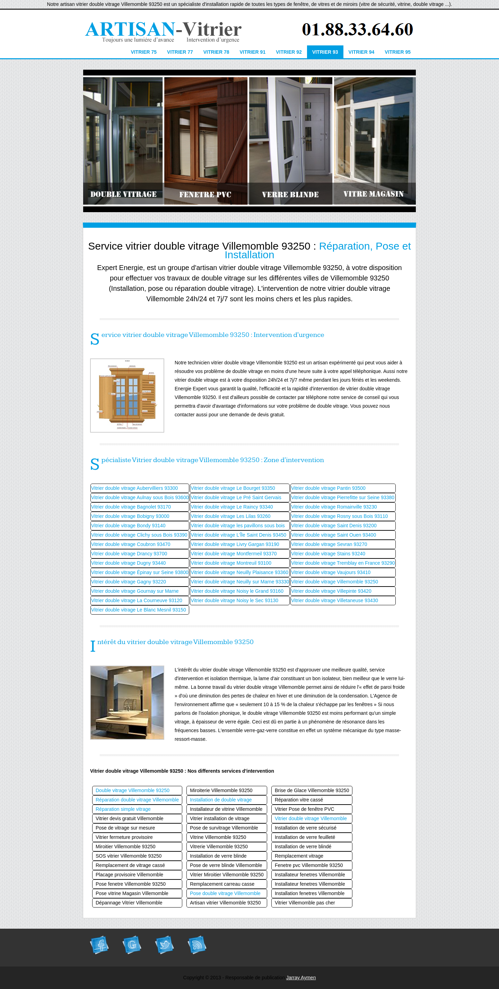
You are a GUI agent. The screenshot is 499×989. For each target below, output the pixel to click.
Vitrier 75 (144, 52)
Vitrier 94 (362, 52)
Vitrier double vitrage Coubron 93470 (130, 544)
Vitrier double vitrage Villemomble (311, 818)
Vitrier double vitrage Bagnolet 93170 (131, 507)
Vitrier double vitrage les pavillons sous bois (237, 525)
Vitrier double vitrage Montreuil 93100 (231, 563)
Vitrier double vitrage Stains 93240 (328, 553)
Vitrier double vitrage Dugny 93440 (128, 563)
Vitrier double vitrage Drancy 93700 (129, 553)
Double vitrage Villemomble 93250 (132, 790)
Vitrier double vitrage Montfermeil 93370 (234, 553)
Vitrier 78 (216, 52)
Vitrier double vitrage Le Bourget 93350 (233, 488)
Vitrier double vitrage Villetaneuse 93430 (334, 600)
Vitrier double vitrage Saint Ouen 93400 (333, 535)
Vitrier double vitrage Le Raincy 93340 (232, 507)
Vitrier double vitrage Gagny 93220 (128, 581)
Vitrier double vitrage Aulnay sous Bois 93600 (140, 497)
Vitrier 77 (180, 52)
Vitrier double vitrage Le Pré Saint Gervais (236, 497)
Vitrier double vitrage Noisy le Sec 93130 (234, 600)
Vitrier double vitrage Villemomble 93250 (334, 581)
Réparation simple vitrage (123, 809)
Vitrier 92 (289, 52)
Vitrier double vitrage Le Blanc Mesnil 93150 (138, 610)
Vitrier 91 (252, 52)
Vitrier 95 (398, 52)
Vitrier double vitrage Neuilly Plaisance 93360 (239, 572)
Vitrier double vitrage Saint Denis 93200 (333, 525)
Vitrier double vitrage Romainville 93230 (334, 507)
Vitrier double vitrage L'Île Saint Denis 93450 (238, 535)
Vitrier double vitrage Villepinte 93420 (331, 591)
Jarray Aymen (301, 977)
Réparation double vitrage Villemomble (137, 800)
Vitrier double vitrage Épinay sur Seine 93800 (140, 572)
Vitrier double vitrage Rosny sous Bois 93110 (339, 516)
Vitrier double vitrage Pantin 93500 (328, 488)
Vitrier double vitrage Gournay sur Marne (135, 591)
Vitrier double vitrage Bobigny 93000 (130, 516)
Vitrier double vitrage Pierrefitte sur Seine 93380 (342, 497)
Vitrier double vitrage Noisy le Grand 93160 (237, 591)
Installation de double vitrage (221, 800)
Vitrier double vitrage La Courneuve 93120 (136, 600)
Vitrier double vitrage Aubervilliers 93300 (134, 488)
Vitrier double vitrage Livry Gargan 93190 (235, 544)
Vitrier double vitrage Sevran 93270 (329, 544)
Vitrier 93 (325, 52)
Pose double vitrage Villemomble (225, 893)
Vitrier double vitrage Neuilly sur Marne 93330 (240, 581)
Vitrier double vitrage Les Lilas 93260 (230, 516)
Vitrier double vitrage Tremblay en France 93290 (343, 563)
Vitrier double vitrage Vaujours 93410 (330, 572)
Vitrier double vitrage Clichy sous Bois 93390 (139, 535)
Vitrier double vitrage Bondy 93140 (128, 525)
